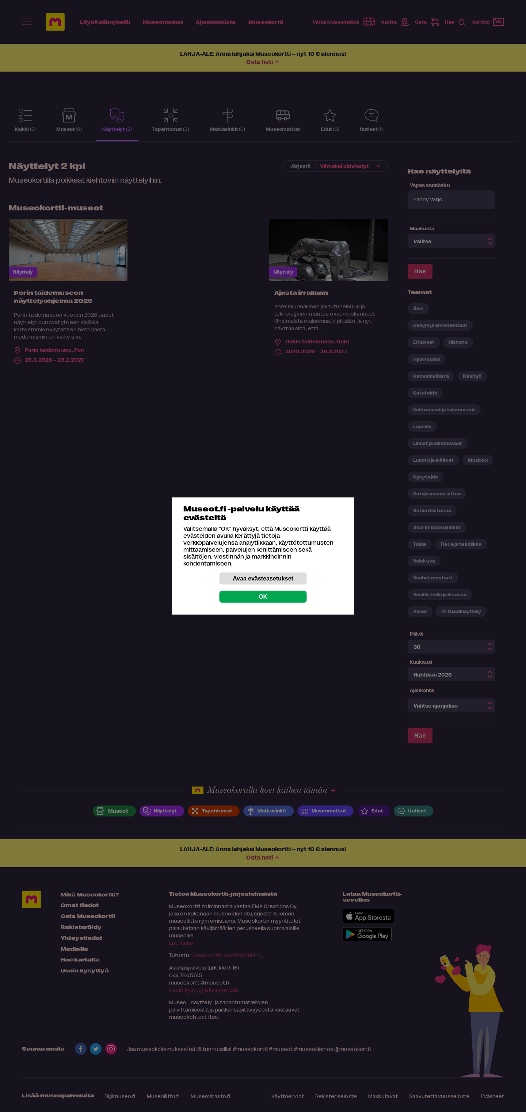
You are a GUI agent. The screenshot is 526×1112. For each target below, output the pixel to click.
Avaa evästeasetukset (263, 578)
